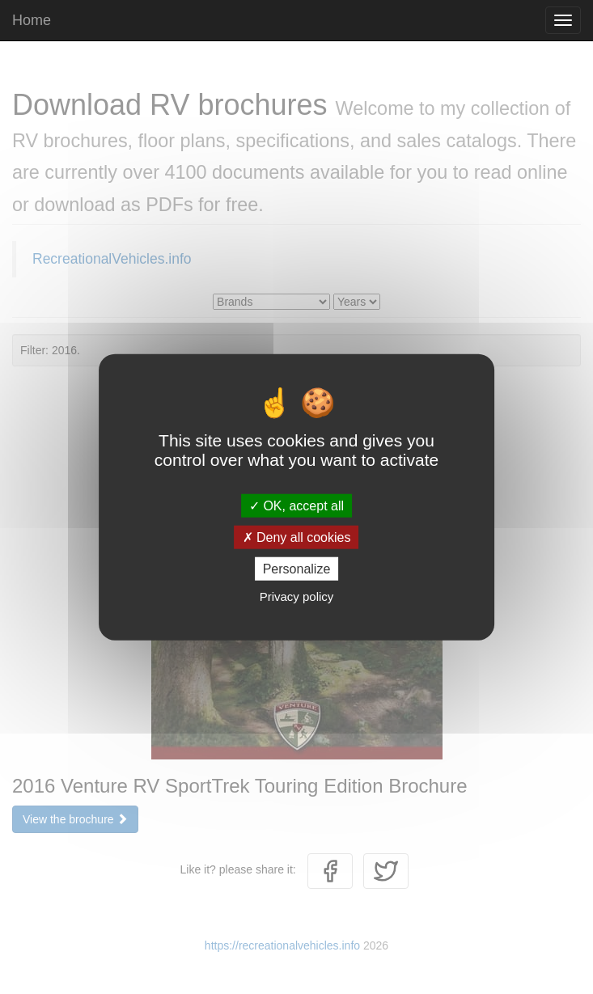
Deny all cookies (297, 537)
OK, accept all (296, 505)
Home (31, 20)
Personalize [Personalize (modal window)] (297, 569)
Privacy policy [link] (297, 596)
